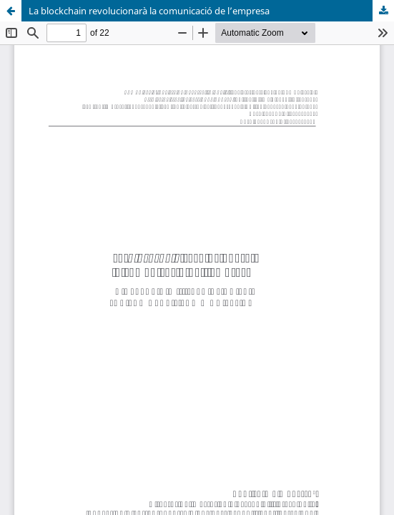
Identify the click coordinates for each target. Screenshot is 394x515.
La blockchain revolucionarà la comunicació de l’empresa (149, 10)
